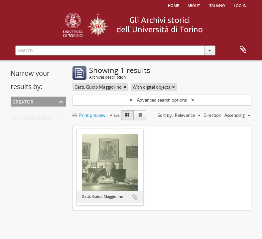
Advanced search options (162, 100)
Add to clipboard (135, 197)
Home (173, 5)
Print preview (88, 115)
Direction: (212, 115)
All (14, 111)
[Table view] (139, 115)
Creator (23, 101)
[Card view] (127, 115)
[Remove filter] (125, 87)
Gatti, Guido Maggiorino (35, 119)
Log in (240, 5)
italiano (216, 5)
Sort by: (165, 115)
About (194, 5)
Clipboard (243, 49)
